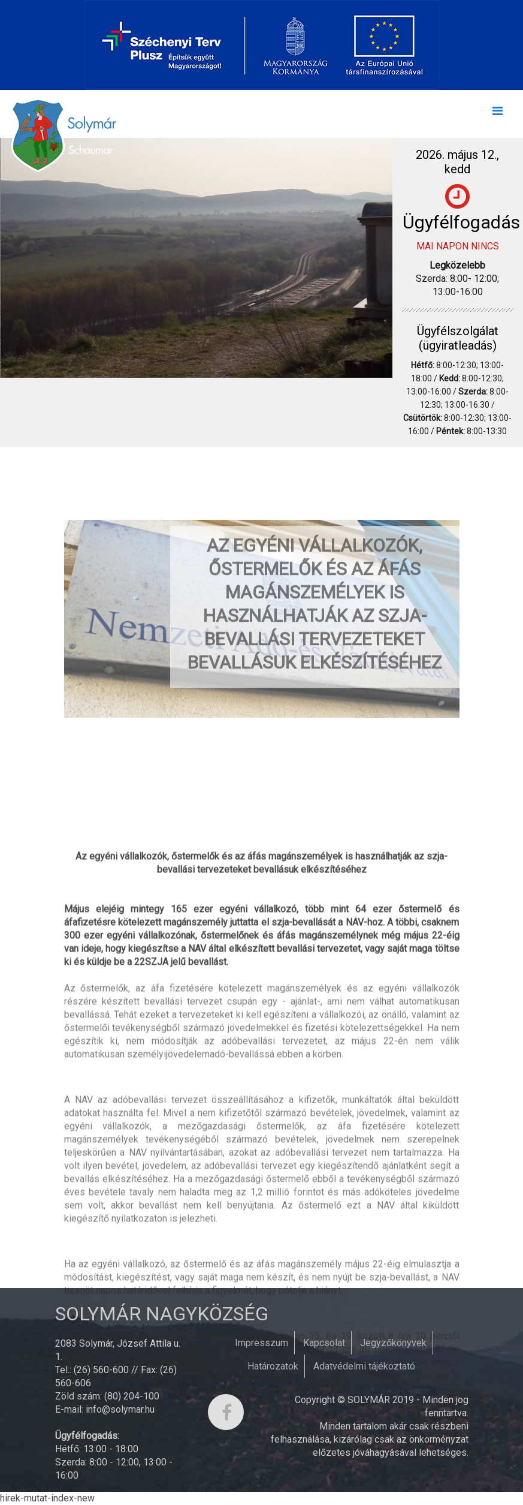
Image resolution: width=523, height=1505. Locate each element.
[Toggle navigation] (497, 114)
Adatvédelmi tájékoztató (364, 1366)
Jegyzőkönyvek (393, 1343)
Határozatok (272, 1366)
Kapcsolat (324, 1343)
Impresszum (261, 1343)
